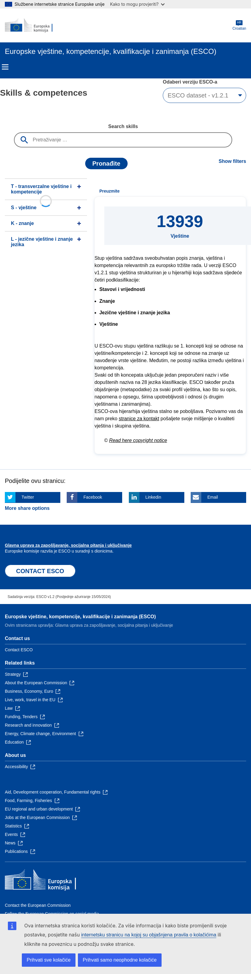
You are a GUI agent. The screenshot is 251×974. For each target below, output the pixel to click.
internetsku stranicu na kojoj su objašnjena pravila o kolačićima (148, 934)
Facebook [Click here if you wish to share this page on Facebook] (92, 497)
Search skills (123, 126)
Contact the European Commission (38, 905)
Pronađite (106, 163)
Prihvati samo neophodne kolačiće (120, 959)
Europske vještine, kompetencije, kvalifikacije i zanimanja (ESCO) (80, 616)
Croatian (239, 25)
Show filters (232, 161)
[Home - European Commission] (34, 25)
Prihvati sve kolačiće (49, 959)
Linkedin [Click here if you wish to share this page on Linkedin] (153, 497)
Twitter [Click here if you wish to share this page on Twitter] (28, 497)
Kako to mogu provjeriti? (137, 4)
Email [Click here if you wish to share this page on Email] (212, 497)
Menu (5, 67)
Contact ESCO (19, 649)
